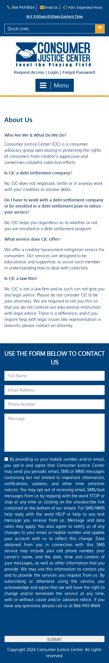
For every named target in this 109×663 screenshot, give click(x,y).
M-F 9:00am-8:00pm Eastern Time (54, 16)
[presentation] (48, 624)
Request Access (29, 72)
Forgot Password (78, 72)
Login (53, 72)
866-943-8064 (20, 7)
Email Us (48, 7)
